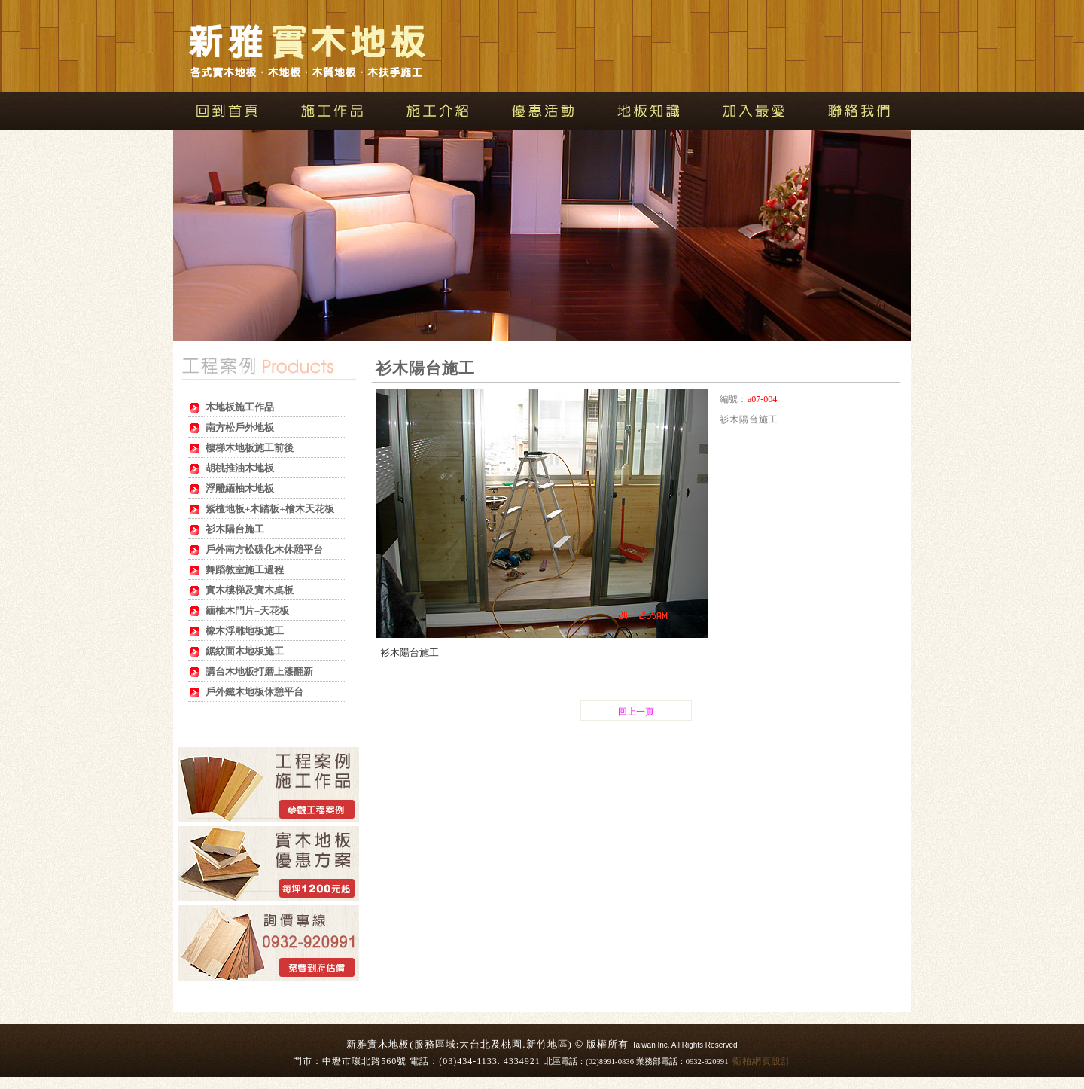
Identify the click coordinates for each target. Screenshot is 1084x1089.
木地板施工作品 (240, 407)
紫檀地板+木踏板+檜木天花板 (270, 508)
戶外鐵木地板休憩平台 (254, 691)
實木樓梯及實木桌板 (250, 590)
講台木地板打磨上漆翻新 (259, 671)
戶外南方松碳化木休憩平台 (264, 549)
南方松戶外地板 (240, 427)
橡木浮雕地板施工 (245, 630)
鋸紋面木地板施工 (245, 651)
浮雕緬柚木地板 (240, 488)
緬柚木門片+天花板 (248, 610)
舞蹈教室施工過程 (245, 569)
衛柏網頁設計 (761, 1061)
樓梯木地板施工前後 (250, 447)
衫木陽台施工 (235, 529)
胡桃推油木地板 (240, 468)
